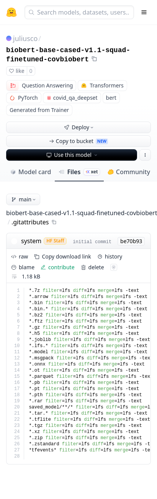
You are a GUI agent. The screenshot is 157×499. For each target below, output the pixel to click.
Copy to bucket (78, 141)
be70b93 (131, 241)
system (31, 241)
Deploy (79, 127)
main (24, 199)
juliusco (25, 38)
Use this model (72, 154)
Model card (30, 172)
